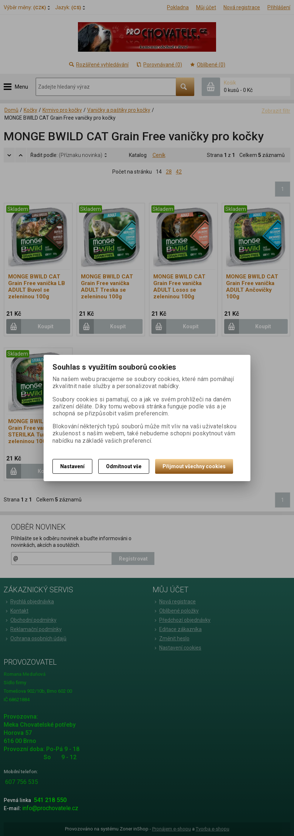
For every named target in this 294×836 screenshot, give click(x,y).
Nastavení (72, 466)
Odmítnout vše (123, 466)
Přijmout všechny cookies (194, 466)
